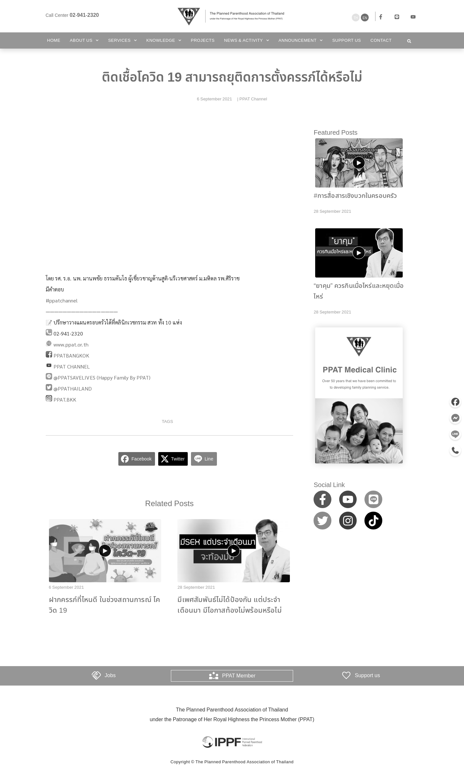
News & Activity (246, 40)
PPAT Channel (253, 99)
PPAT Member (239, 675)
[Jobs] (96, 675)
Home (53, 40)
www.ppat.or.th (71, 344)
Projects (203, 40)
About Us (84, 40)
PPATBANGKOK (71, 355)
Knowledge (163, 40)
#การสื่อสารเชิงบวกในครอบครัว (355, 196)
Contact (381, 40)
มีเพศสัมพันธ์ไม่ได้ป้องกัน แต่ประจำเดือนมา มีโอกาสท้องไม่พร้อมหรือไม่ (229, 605)
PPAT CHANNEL (72, 366)
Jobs (110, 675)
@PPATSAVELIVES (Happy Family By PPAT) (102, 377)
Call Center (72, 15)
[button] (409, 41)
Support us (346, 40)
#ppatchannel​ (62, 300)
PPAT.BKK (65, 399)
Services (122, 40)
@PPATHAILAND (73, 388)
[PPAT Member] (213, 675)
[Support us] (346, 675)
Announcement (301, 40)
